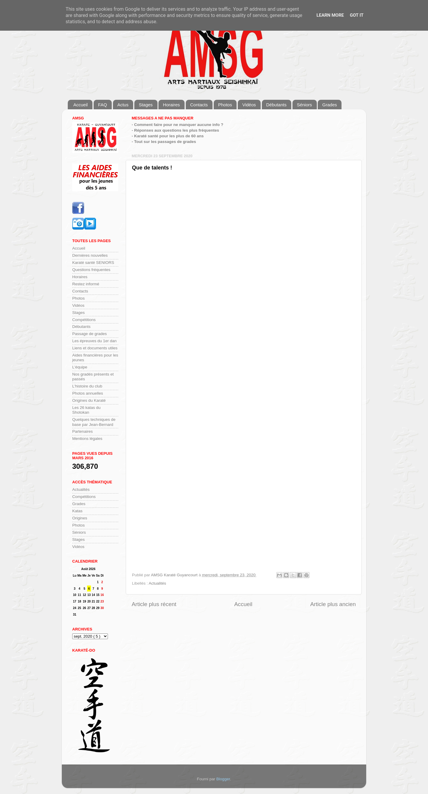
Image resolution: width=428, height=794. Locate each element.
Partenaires (82, 431)
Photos (225, 104)
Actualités (157, 583)
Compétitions (84, 319)
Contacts (199, 104)
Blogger (223, 779)
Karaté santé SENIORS (93, 262)
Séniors (304, 104)
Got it (357, 15)
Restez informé (85, 284)
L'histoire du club (87, 386)
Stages (146, 104)
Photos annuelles (87, 393)
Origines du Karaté (89, 400)
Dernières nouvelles (90, 255)
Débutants (276, 104)
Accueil (80, 104)
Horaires (171, 104)
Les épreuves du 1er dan (94, 341)
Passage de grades (89, 333)
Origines (79, 518)
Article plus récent (154, 604)
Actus (123, 104)
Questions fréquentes (91, 269)
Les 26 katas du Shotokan (86, 410)
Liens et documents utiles (94, 348)
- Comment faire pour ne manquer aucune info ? (177, 124)
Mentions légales (87, 438)
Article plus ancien (333, 604)
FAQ (102, 104)
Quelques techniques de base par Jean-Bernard (94, 421)
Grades (329, 104)
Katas (77, 511)
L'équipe (79, 367)
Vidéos (249, 104)
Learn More (330, 15)
